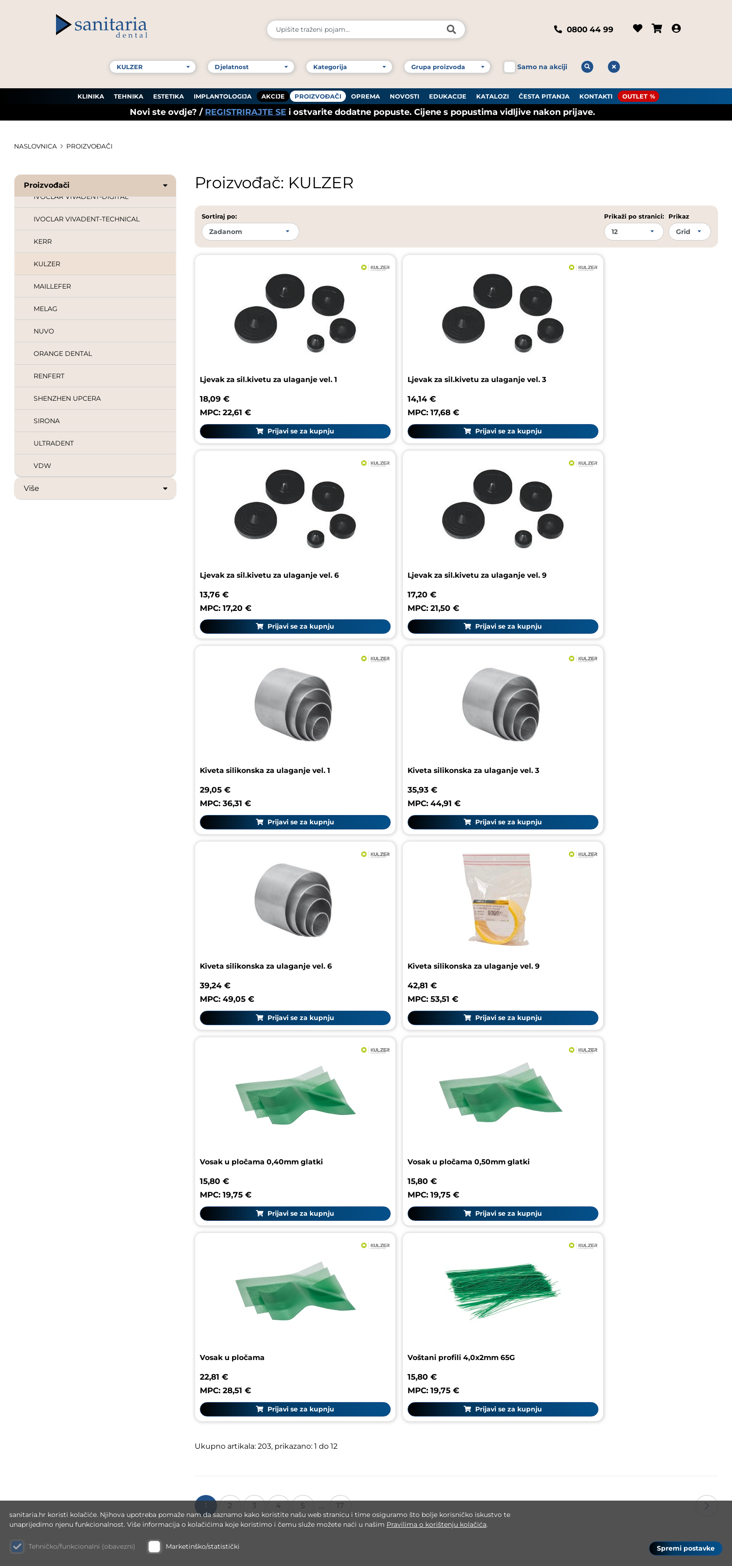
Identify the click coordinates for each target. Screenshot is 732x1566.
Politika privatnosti (593, 1361)
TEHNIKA (128, 94)
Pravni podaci (582, 1251)
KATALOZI (492, 94)
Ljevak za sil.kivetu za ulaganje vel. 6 (622, 360)
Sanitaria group (593, 1225)
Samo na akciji (542, 64)
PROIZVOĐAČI (318, 94)
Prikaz (679, 216)
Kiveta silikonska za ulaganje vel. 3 (617, 537)
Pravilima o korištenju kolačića (436, 1524)
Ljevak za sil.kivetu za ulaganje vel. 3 (447, 360)
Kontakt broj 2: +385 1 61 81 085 (74, 1372)
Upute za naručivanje (598, 1273)
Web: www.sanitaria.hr (59, 1437)
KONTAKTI (595, 94)
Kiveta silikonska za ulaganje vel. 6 (269, 714)
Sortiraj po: (219, 216)
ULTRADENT (54, 443)
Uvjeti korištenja (588, 1295)
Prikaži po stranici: (634, 216)
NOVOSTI (404, 94)
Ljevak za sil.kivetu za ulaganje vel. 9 (273, 537)
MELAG (45, 309)
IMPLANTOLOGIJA (223, 94)
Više (96, 488)
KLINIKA (90, 94)
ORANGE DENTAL (63, 353)
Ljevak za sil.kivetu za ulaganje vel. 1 (272, 360)
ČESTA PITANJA (544, 94)
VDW (42, 465)
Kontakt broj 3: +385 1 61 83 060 (75, 1385)
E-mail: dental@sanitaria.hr (67, 1424)
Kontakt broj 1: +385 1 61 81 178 (73, 1359)
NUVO (44, 331)
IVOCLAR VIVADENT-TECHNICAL (87, 219)
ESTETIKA (168, 94)
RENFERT (49, 376)
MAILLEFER (52, 286)
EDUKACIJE (447, 94)
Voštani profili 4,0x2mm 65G (604, 891)
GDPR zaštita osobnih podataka (618, 1339)
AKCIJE (273, 94)
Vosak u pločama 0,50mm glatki (263, 891)
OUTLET (635, 94)
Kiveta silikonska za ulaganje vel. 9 (443, 714)
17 (340, 1039)
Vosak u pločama (407, 891)
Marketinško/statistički (202, 1546)
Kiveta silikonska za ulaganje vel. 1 (442, 537)
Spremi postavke (686, 1548)
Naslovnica (36, 146)
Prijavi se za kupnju (278, 412)
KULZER (47, 264)
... (321, 1040)
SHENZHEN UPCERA (67, 398)
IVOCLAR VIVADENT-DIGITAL (81, 196)
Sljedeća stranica (707, 1039)
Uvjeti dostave (584, 1317)
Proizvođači (96, 185)
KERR (43, 241)
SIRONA (47, 421)
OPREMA (365, 94)
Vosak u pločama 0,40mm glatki (612, 714)
